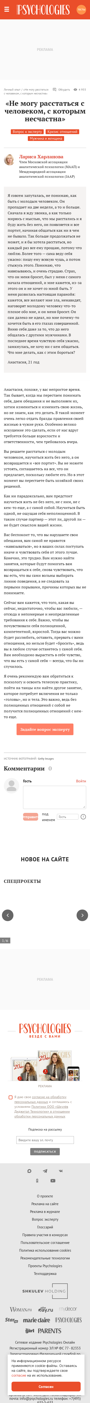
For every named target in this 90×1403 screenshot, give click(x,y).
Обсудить (61, 90)
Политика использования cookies (45, 1250)
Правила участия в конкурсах (45, 1235)
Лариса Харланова (41, 156)
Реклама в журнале (45, 1211)
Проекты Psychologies (45, 1266)
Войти (81, 781)
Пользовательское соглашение (45, 1242)
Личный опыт (12, 89)
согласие (19, 1375)
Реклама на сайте (45, 1204)
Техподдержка (45, 1273)
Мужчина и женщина (46, 138)
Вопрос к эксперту (27, 131)
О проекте (45, 1196)
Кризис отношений (62, 131)
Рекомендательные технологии (45, 1258)
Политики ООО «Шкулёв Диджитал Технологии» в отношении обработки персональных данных (42, 1111)
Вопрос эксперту (45, 1219)
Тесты (81, 9)
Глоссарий (45, 1227)
